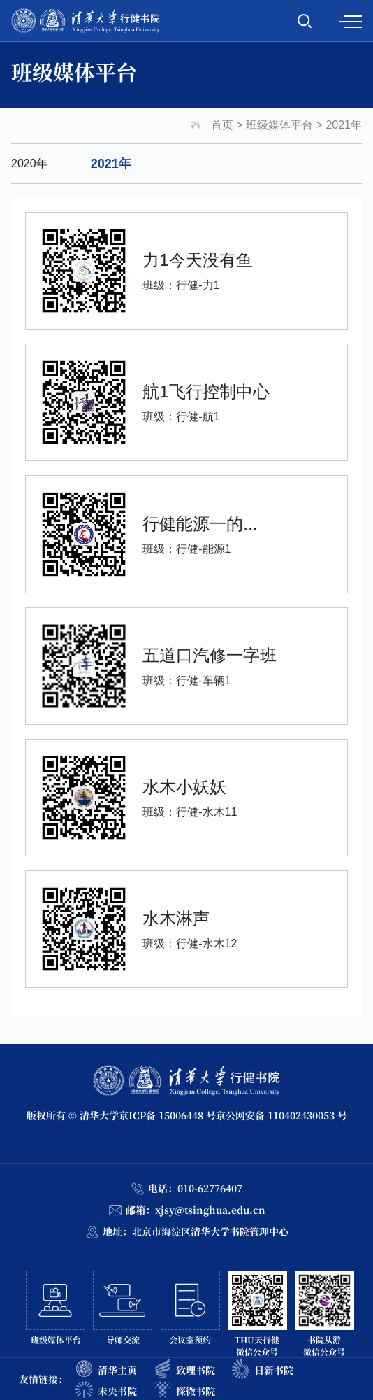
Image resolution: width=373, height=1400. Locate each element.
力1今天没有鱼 (197, 259)
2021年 (344, 125)
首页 (222, 125)
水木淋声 (176, 918)
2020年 (29, 163)
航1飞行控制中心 (205, 391)
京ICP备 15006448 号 (167, 1115)
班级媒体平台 (279, 125)
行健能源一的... (199, 523)
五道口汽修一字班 (209, 654)
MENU (350, 21)
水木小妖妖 (184, 786)
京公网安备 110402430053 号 (281, 1115)
